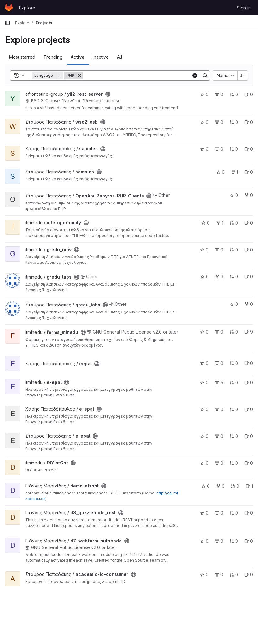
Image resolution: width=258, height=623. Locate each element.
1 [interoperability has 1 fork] (219, 223)
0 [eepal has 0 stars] (204, 363)
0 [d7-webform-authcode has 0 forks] (219, 541)
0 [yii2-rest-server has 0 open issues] (248, 94)
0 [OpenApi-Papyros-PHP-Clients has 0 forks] (248, 195)
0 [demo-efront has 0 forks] (220, 486)
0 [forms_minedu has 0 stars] (204, 332)
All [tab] (119, 57)
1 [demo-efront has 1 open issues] (249, 486)
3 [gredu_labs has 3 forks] (219, 276)
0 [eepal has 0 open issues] (248, 363)
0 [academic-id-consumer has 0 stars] (204, 574)
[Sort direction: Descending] (243, 75)
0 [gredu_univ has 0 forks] (219, 249)
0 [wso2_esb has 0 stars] (204, 122)
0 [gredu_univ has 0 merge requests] (234, 249)
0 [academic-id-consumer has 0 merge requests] (234, 574)
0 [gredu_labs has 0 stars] (204, 276)
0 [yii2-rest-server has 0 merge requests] (234, 94)
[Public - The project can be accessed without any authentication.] (107, 94)
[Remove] (79, 75)
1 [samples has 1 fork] (234, 172)
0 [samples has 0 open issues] (248, 149)
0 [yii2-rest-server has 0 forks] (219, 94)
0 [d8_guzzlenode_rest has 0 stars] (204, 513)
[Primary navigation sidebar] (8, 23)
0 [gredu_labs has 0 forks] (248, 304)
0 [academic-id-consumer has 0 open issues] (248, 574)
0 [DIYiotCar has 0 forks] (219, 463)
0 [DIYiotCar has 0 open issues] (248, 463)
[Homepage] (8, 8)
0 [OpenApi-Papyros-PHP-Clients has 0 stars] (234, 195)
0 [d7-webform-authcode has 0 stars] (204, 541)
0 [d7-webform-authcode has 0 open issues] (248, 541)
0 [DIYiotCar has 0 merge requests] (234, 463)
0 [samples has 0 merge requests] (234, 149)
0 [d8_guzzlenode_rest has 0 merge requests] (234, 513)
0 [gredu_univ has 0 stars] (204, 249)
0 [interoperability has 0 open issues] (248, 223)
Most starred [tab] (22, 57)
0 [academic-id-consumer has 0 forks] (219, 574)
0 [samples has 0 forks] (219, 149)
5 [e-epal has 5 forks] (219, 382)
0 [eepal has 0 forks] (219, 363)
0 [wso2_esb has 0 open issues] (248, 122)
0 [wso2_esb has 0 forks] (219, 122)
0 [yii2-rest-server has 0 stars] (204, 94)
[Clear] (195, 75)
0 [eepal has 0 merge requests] (234, 363)
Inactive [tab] (101, 57)
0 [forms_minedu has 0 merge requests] (234, 332)
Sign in (244, 7)
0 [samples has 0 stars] (204, 149)
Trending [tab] (53, 57)
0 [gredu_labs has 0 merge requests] (234, 276)
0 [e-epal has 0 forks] (219, 409)
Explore (27, 7)
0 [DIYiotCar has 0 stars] (204, 463)
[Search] (137, 75)
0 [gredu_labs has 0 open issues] (248, 276)
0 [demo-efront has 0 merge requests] (235, 486)
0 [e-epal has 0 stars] (204, 382)
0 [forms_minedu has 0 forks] (219, 332)
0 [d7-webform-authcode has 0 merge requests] (234, 541)
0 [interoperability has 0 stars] (205, 223)
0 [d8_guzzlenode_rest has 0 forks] (219, 513)
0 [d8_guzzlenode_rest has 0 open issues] (248, 513)
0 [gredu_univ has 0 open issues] (248, 249)
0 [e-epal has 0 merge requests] (234, 382)
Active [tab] (78, 57)
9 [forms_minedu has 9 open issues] (248, 332)
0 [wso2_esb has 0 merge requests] (234, 122)
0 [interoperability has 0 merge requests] (234, 223)
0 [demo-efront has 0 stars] (205, 486)
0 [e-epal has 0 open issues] (248, 382)
